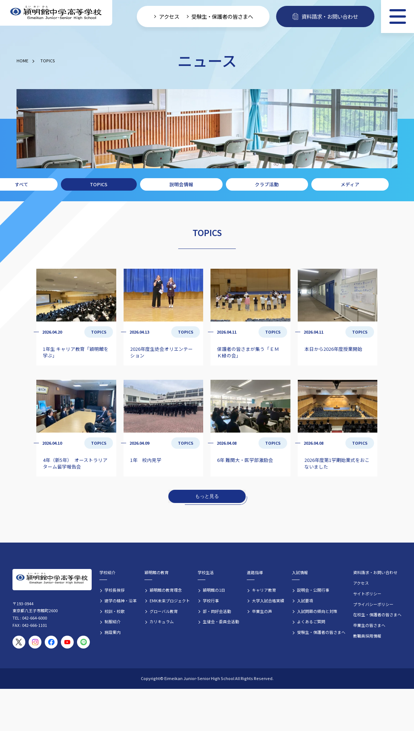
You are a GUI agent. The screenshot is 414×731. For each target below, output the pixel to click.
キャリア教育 (264, 590)
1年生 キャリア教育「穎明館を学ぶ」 (76, 352)
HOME (22, 60)
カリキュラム (162, 621)
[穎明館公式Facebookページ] (51, 642)
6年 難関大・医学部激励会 (245, 459)
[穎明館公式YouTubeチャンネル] (67, 642)
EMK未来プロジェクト (170, 600)
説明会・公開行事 (313, 590)
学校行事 (211, 600)
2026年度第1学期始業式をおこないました (337, 463)
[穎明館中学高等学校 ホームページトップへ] (56, 13)
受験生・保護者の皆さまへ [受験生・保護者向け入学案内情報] (222, 16)
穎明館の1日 (214, 590)
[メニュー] (397, 16)
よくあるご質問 (311, 621)
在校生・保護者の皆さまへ (377, 614)
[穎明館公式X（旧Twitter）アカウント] (18, 642)
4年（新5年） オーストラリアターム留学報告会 (75, 463)
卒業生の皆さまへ (369, 625)
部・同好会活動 (217, 611)
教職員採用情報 (367, 636)
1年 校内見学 (145, 459)
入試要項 (305, 600)
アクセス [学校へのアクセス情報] (169, 16)
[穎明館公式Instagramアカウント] (35, 642)
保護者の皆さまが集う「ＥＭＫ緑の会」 (248, 352)
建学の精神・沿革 (121, 600)
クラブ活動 (267, 184)
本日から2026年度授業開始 (333, 348)
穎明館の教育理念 (166, 590)
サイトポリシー (367, 593)
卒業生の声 (262, 611)
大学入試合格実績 (268, 600)
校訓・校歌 (115, 611)
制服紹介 (113, 621)
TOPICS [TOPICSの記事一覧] (98, 332)
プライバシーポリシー (373, 604)
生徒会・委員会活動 (221, 621)
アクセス (361, 583)
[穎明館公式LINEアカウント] (83, 642)
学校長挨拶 (115, 590)
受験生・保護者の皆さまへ (321, 632)
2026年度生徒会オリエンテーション (161, 352)
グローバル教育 (164, 611)
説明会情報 (181, 184)
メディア (350, 184)
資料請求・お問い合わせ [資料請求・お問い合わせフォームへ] (325, 16)
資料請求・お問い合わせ (375, 572)
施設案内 (113, 632)
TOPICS (47, 60)
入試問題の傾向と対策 (317, 611)
